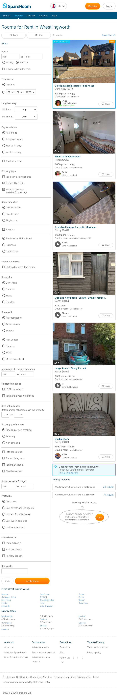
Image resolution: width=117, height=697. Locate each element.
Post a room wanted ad (43, 652)
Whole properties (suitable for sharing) (16, 191)
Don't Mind (11, 282)
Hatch (42, 603)
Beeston (4, 594)
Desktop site (22, 677)
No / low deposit (14, 555)
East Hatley (6, 600)
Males (9, 295)
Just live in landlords (16, 520)
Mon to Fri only (13, 145)
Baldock (82, 623)
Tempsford (83, 603)
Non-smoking (13, 442)
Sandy (81, 597)
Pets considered (14, 451)
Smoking (10, 436)
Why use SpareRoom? (15, 652)
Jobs (47, 682)
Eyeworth (5, 606)
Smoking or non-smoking (19, 429)
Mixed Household (15, 359)
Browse (19, 15)
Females (10, 289)
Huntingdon (6, 623)
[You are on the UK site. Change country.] (58, 6)
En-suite (10, 229)
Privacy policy (94, 652)
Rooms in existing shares (18, 176)
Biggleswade (6, 616)
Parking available (14, 464)
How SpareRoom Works (16, 657)
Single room (12, 220)
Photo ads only (13, 542)
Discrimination (10, 682)
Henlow (82, 616)
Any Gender (12, 339)
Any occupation (14, 317)
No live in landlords (16, 527)
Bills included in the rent (18, 69)
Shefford (5, 629)
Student (10, 330)
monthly (23, 62)
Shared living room (15, 458)
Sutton (81, 600)
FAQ (62, 652)
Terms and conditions (98, 647)
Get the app (9, 677)
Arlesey (43, 625)
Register (92, 6)
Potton (81, 594)
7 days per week (14, 139)
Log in (109, 6)
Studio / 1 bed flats (15, 183)
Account (43, 15)
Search (6, 15)
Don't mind (11, 501)
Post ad (31, 15)
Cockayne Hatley (8, 597)
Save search (108, 35)
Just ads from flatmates (18, 514)
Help (54, 15)
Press (96, 677)
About (8, 647)
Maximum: (7, 116)
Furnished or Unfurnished (19, 238)
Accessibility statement (31, 682)
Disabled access (14, 471)
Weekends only (13, 152)
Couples (10, 302)
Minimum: (7, 109)
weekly (9, 62)
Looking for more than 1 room (20, 267)
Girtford (43, 597)
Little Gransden (46, 606)
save (99, 517)
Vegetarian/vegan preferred (20, 395)
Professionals (13, 324)
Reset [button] (7, 581)
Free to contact (13, 549)
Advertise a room (40, 647)
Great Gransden (47, 600)
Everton (4, 603)
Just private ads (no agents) (20, 507)
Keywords (6, 566)
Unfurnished (12, 251)
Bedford (43, 619)
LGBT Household (14, 389)
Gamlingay (44, 594)
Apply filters (32, 581)
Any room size (13, 207)
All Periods (11, 132)
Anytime (10, 84)
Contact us (65, 647)
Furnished (11, 244)
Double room (12, 214)
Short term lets (13, 161)
